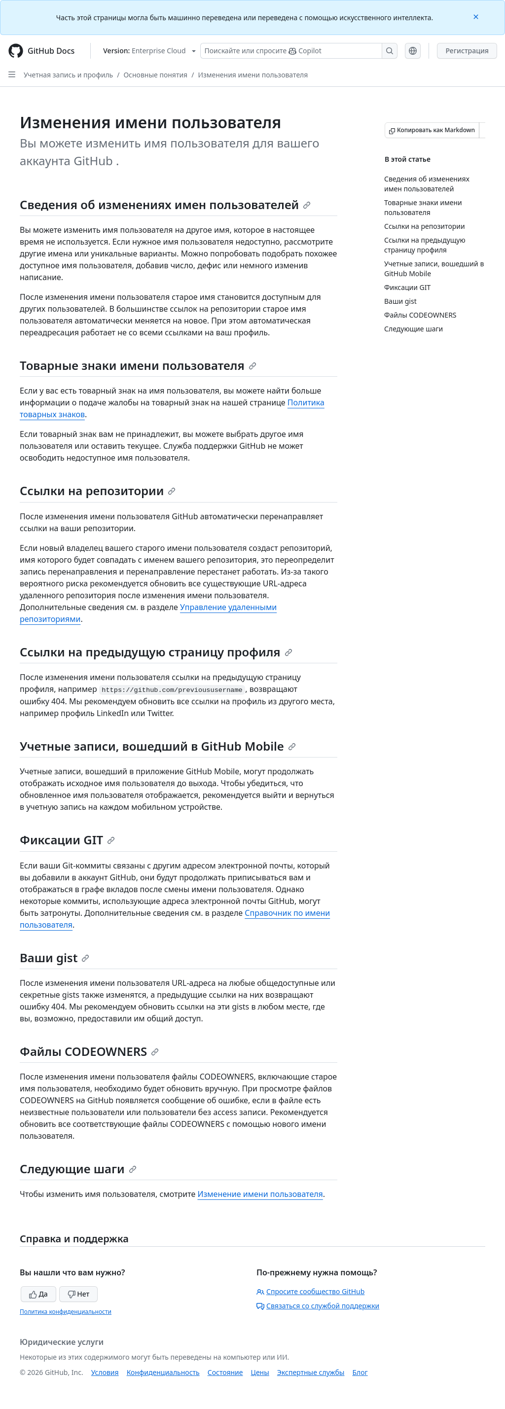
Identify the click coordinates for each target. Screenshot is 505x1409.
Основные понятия (155, 74)
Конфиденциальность (163, 1372)
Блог (359, 1372)
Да (38, 1294)
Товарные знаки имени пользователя (138, 365)
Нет (79, 1294)
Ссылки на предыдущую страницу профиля (156, 652)
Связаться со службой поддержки (317, 1305)
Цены (260, 1372)
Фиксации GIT (67, 839)
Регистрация (467, 50)
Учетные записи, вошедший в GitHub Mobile (158, 746)
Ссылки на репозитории (98, 490)
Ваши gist (54, 957)
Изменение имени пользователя (260, 1194)
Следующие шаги (78, 1168)
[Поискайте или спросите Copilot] (298, 51)
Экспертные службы (311, 1372)
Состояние (225, 1372)
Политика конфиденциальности (65, 1311)
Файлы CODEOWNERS (89, 1051)
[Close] (477, 16)
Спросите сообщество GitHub (310, 1291)
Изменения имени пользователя (253, 74)
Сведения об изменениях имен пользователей (165, 204)
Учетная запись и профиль (68, 74)
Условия (105, 1372)
